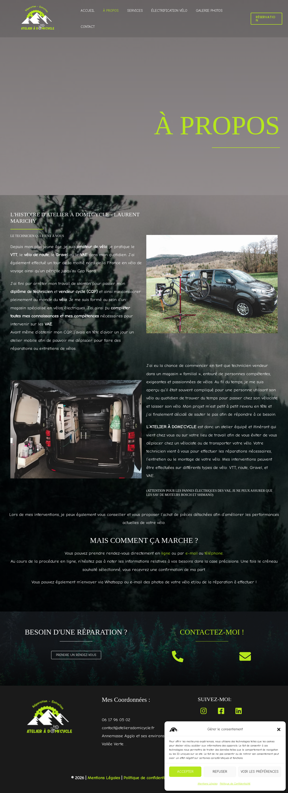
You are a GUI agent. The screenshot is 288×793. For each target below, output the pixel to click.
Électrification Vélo (169, 19)
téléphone (214, 553)
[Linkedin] (238, 711)
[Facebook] (221, 711)
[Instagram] (203, 711)
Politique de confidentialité (148, 777)
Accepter (185, 772)
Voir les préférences (260, 772)
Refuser (220, 772)
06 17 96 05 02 (116, 719)
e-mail (191, 553)
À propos (114, 19)
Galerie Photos (207, 19)
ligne (165, 553)
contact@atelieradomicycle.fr (129, 727)
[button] (278, 729)
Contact (235, 19)
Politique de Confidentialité (235, 783)
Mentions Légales (207, 783)
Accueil (92, 19)
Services (136, 19)
